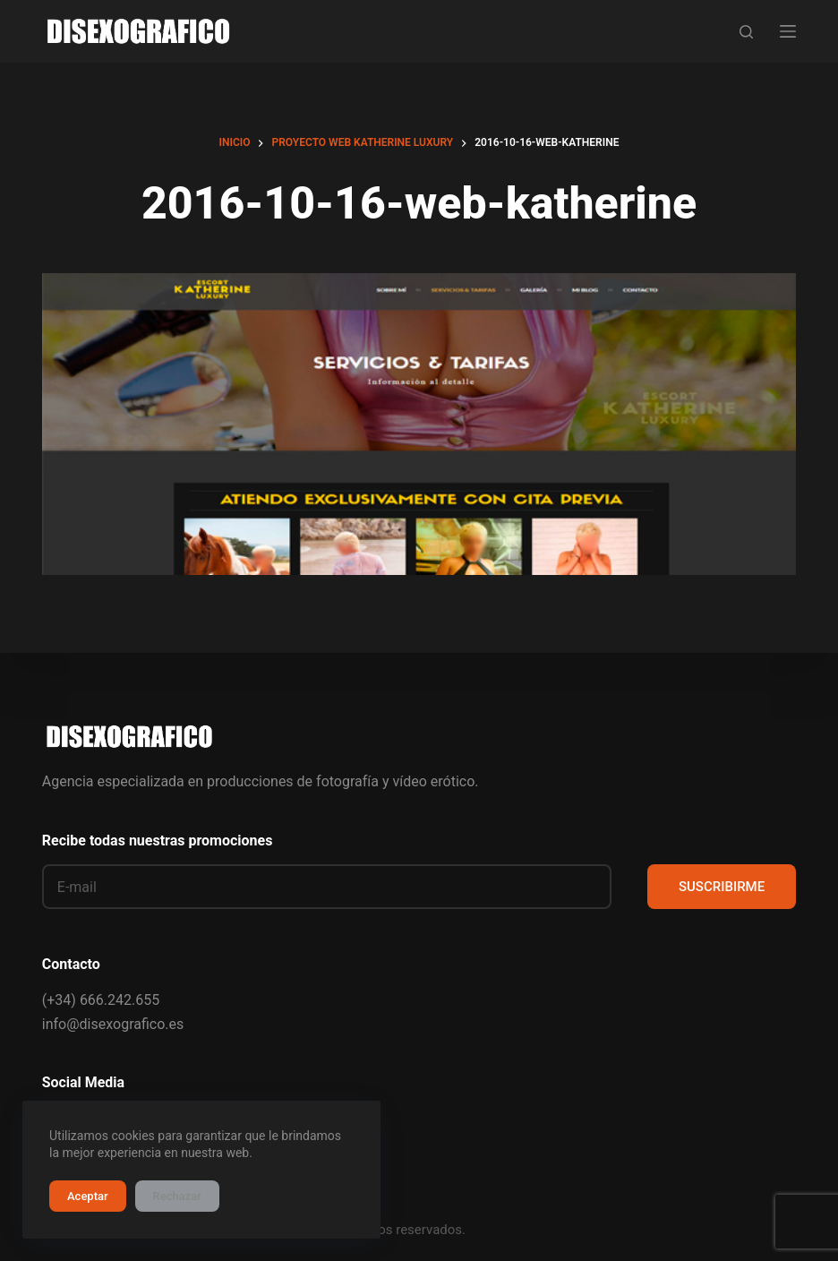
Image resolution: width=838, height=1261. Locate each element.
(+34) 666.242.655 (100, 999)
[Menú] (788, 31)
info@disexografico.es (113, 1024)
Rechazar (177, 1196)
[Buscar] (746, 32)
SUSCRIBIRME (722, 887)
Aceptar (87, 1196)
